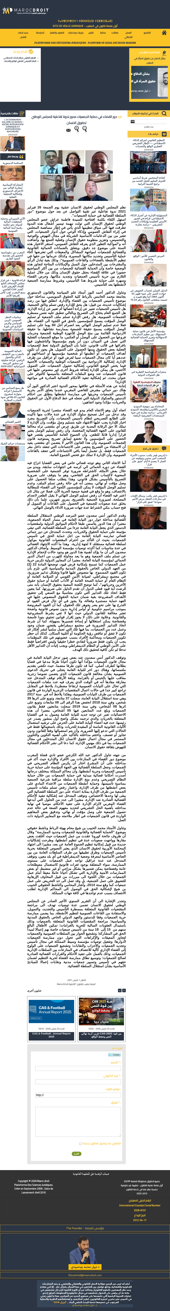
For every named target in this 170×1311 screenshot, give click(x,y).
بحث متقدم (148, 127)
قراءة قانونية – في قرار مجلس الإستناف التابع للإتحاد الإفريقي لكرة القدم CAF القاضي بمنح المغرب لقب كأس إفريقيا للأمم (12, 288)
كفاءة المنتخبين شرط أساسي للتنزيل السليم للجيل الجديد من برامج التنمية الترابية (148, 180)
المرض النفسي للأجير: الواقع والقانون (148, 257)
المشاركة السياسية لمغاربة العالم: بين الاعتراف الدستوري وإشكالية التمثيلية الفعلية (13, 190)
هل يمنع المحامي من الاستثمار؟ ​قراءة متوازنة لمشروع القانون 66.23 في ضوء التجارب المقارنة (13, 394)
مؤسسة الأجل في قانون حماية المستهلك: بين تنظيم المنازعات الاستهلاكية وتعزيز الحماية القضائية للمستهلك (149, 336)
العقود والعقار (57, 32)
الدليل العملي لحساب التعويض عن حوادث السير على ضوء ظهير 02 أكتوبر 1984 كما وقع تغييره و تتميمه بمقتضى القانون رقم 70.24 (148, 295)
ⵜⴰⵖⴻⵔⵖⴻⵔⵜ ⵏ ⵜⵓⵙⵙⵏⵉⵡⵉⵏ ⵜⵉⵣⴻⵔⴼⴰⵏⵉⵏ (85, 21)
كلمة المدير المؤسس (149, 52)
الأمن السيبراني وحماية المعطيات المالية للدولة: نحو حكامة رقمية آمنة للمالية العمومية (13, 224)
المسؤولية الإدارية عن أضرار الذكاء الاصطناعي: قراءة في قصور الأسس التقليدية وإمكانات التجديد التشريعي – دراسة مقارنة (148, 220)
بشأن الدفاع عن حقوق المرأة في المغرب (149, 60)
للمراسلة (40, 32)
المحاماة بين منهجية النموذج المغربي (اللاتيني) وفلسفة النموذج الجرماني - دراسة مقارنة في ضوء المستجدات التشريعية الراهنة (149, 411)
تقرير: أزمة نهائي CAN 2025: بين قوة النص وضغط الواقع (101, 1035)
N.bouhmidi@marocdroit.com (85, 1275)
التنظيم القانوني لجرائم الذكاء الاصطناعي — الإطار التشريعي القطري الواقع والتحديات (21, 59)
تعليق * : (116, 1102)
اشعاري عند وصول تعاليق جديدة (102, 1143)
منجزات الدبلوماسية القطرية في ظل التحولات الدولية (148, 373)
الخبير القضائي (13, 421)
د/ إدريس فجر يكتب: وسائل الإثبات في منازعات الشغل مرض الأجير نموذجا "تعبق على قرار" (148, 498)
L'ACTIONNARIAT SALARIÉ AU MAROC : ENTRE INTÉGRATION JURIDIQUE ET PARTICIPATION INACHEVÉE (13, 126)
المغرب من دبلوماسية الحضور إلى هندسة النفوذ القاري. (12, 255)
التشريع (147, 32)
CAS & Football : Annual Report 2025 (51, 1035)
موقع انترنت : (113, 1089)
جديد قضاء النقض (23, 34)
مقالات (114, 32)
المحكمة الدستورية (13, 163)
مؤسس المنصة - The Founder (85, 1228)
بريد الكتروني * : (112, 1075)
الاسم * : (116, 1062)
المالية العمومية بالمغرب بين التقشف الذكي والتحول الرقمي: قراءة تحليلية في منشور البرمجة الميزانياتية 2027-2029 (13, 359)
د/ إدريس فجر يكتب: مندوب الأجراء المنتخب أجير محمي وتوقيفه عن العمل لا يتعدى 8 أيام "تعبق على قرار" (148, 460)
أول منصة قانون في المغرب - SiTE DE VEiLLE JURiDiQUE (85, 25)
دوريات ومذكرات (76, 32)
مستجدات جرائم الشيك (12, 443)
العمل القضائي (128, 34)
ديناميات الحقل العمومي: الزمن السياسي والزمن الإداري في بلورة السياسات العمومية (12, 323)
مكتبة (103, 32)
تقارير (91, 32)
